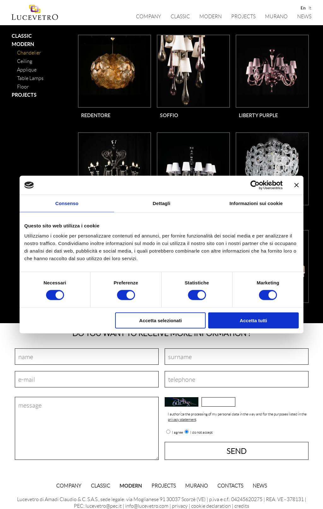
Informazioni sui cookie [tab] (256, 203)
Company (148, 16)
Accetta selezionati (160, 320)
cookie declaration (211, 506)
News (304, 16)
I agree (177, 432)
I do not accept (201, 432)
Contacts (230, 486)
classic (180, 16)
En (303, 7)
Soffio (169, 115)
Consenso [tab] (66, 203)
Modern (210, 16)
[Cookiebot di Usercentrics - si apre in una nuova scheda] (255, 185)
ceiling (24, 61)
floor (23, 86)
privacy (180, 506)
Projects (243, 16)
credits (241, 506)
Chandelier (29, 52)
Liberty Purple (258, 115)
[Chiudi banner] (296, 185)
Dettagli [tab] (161, 203)
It (309, 7)
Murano (276, 16)
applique (27, 69)
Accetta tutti (253, 320)
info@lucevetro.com (146, 506)
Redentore (95, 115)
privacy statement (182, 419)
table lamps (30, 78)
